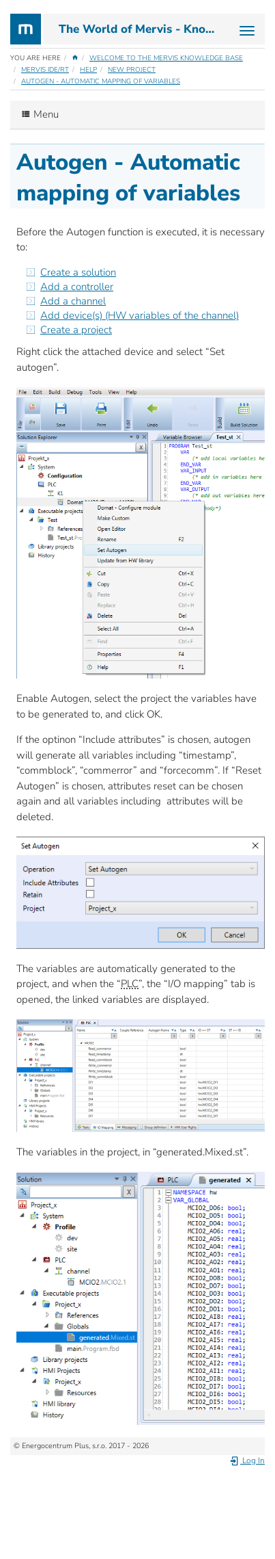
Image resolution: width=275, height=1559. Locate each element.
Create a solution (78, 272)
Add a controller (76, 286)
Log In (247, 1460)
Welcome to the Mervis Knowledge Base (166, 58)
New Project (132, 70)
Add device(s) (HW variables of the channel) (139, 315)
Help (88, 70)
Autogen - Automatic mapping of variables (100, 81)
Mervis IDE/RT (45, 70)
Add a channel (73, 301)
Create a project (76, 330)
